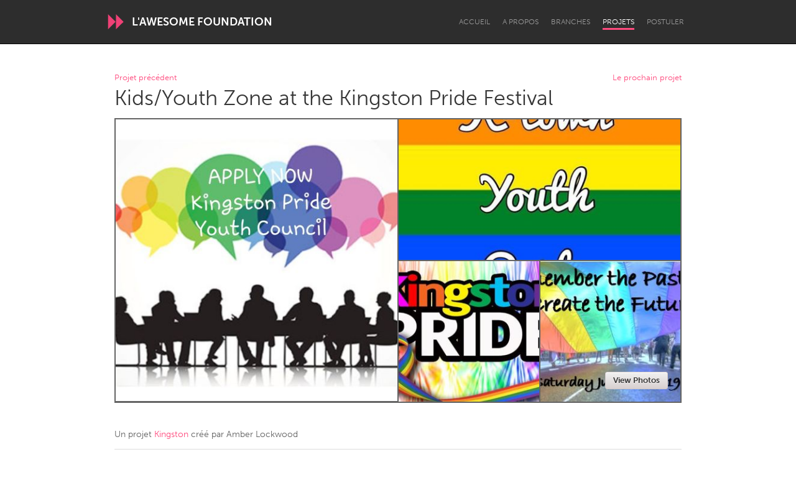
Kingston (171, 434)
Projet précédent (145, 78)
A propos (520, 21)
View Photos (636, 380)
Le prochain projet (647, 78)
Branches (570, 21)
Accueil (474, 21)
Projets (618, 21)
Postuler (665, 21)
